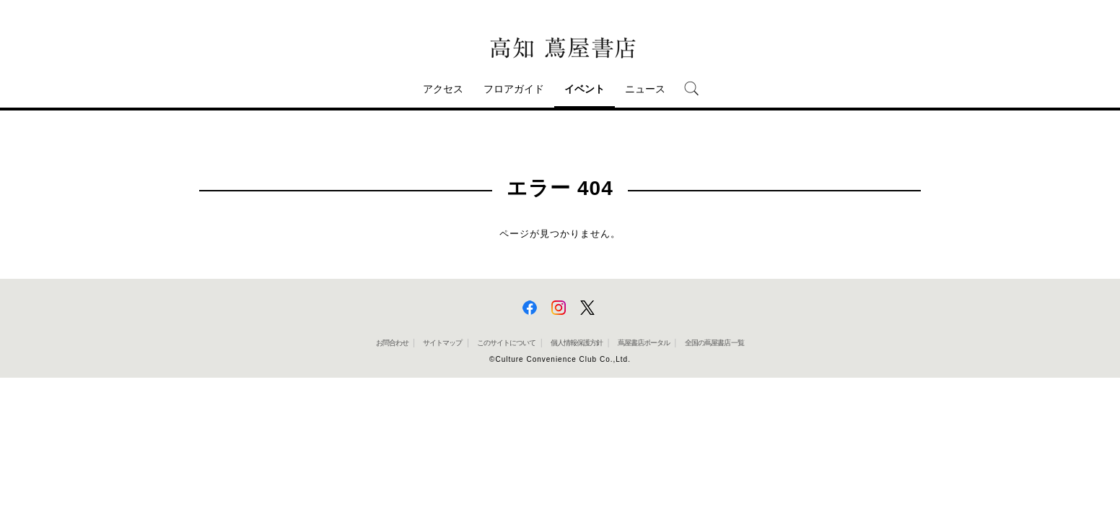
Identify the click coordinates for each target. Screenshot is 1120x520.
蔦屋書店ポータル (644, 343)
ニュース (645, 89)
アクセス (443, 89)
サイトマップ (442, 343)
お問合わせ (392, 343)
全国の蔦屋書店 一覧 (715, 343)
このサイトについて (506, 343)
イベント (584, 89)
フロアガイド (514, 89)
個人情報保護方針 (577, 343)
